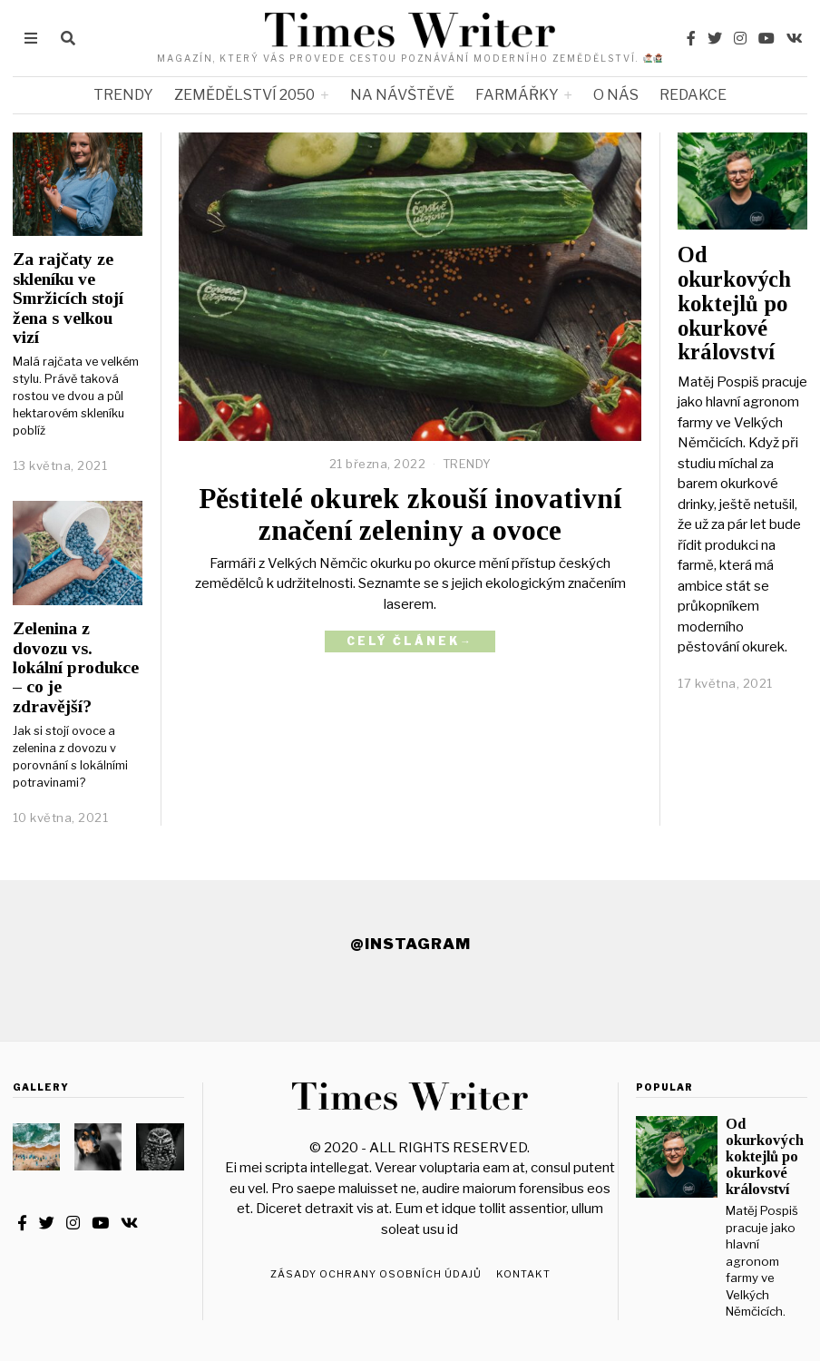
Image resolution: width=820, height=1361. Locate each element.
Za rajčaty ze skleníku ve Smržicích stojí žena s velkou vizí (68, 298)
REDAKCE (693, 94)
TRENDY (123, 94)
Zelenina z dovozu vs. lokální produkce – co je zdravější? (76, 667)
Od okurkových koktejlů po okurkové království (734, 303)
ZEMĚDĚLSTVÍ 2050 (244, 94)
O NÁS (616, 94)
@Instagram (410, 944)
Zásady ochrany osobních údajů (376, 1274)
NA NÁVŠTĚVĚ (402, 94)
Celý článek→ (410, 641)
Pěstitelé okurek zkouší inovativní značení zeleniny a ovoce (410, 514)
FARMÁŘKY (517, 94)
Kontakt (523, 1274)
